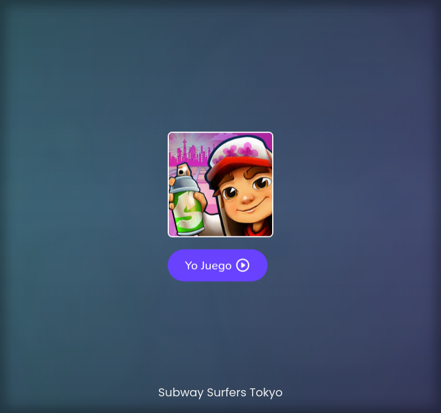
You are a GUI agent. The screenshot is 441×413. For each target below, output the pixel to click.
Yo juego (217, 265)
